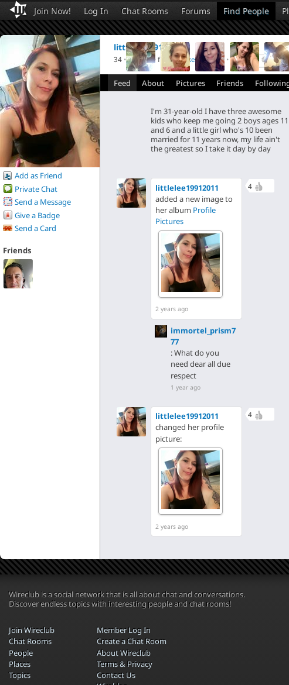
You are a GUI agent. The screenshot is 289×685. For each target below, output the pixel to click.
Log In (96, 10)
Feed (122, 83)
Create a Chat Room (131, 641)
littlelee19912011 (187, 188)
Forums (195, 10)
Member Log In (124, 630)
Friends (229, 83)
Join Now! (52, 10)
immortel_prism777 (203, 336)
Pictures (190, 83)
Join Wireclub (32, 630)
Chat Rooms (144, 10)
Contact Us (116, 675)
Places (19, 664)
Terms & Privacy (124, 664)
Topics (19, 675)
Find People (246, 10)
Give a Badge (37, 215)
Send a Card (35, 228)
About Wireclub (124, 653)
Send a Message (43, 202)
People (21, 653)
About (153, 83)
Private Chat (36, 189)
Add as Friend (38, 175)
